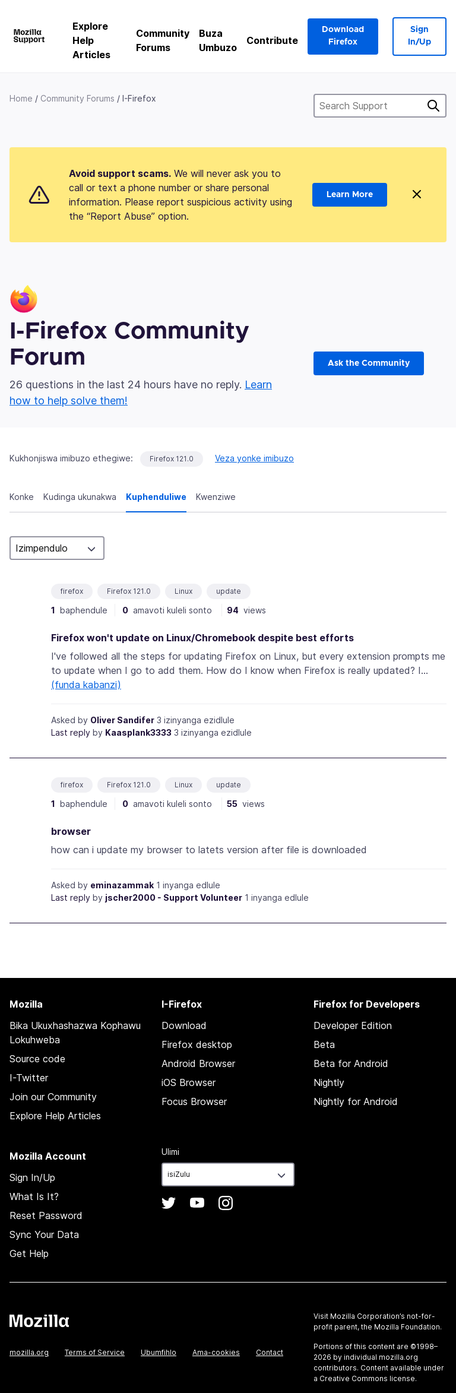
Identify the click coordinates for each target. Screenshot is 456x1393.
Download (184, 1025)
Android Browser (198, 1063)
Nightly (329, 1082)
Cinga (433, 105)
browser (71, 831)
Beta (324, 1044)
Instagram (225, 1203)
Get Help (29, 1253)
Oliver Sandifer (122, 720)
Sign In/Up (419, 36)
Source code (37, 1059)
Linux (183, 591)
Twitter (169, 1203)
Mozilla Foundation (407, 1326)
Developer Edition (353, 1025)
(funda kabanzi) (86, 685)
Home (21, 98)
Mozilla (39, 1320)
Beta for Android (351, 1063)
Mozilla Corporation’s (367, 1316)
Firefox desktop (197, 1044)
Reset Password (46, 1215)
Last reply (70, 732)
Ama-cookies (216, 1352)
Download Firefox (343, 36)
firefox (72, 591)
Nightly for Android (356, 1101)
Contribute (272, 40)
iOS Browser (189, 1082)
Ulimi (170, 1152)
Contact (269, 1352)
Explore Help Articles (91, 40)
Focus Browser (194, 1101)
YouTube (197, 1203)
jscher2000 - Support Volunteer (173, 897)
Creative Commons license (367, 1378)
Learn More (350, 195)
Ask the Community (369, 363)
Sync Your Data (44, 1234)
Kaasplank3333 (138, 732)
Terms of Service (95, 1352)
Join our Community (53, 1097)
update (228, 591)
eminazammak (122, 885)
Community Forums (162, 40)
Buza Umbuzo (218, 40)
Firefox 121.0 (172, 458)
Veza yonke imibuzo (254, 458)
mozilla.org (29, 1352)
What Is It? (34, 1196)
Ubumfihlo (158, 1352)
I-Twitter (29, 1078)
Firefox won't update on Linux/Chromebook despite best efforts (202, 638)
